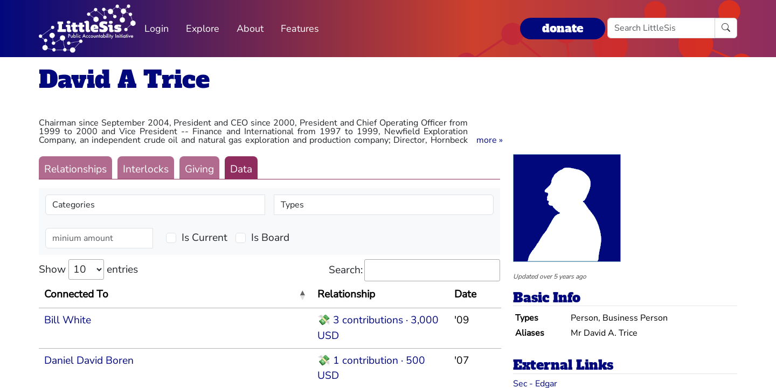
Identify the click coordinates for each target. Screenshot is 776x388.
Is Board (270, 238)
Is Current (204, 238)
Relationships (75, 169)
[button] (489, 140)
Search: (414, 270)
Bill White (67, 320)
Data (241, 169)
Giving (199, 169)
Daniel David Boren (89, 361)
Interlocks (146, 169)
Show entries (88, 269)
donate (562, 28)
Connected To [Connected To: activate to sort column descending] (76, 294)
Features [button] (300, 28)
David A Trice (124, 79)
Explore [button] (202, 28)
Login (156, 28)
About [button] (250, 28)
